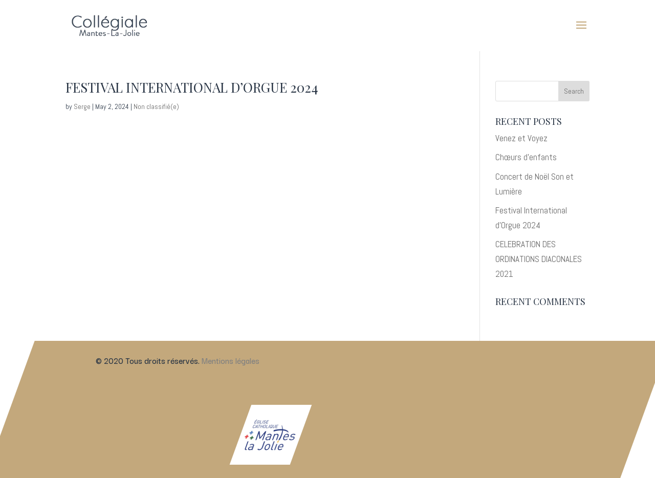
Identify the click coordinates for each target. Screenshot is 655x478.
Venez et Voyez (521, 138)
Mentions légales (230, 360)
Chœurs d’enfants (526, 157)
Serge (82, 106)
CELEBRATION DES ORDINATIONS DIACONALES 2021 (538, 258)
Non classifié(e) (156, 106)
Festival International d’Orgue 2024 (192, 87)
